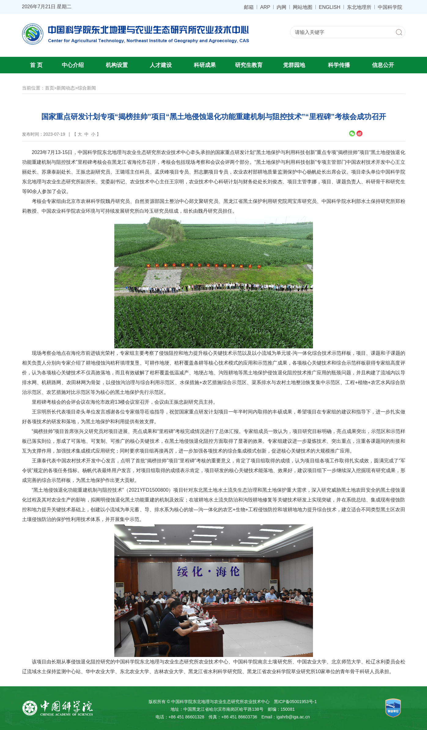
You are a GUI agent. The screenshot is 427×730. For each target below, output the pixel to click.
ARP (265, 7)
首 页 (36, 65)
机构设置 (117, 65)
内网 (281, 7)
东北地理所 (359, 7)
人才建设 (161, 65)
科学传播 (339, 65)
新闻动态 (66, 87)
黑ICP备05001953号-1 (295, 701)
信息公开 (383, 65)
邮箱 (249, 7)
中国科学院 (390, 7)
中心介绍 (73, 65)
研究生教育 (249, 65)
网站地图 (302, 7)
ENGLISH (329, 7)
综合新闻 (87, 87)
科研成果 (205, 65)
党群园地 (294, 65)
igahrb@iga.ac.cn (293, 716)
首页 (49, 87)
